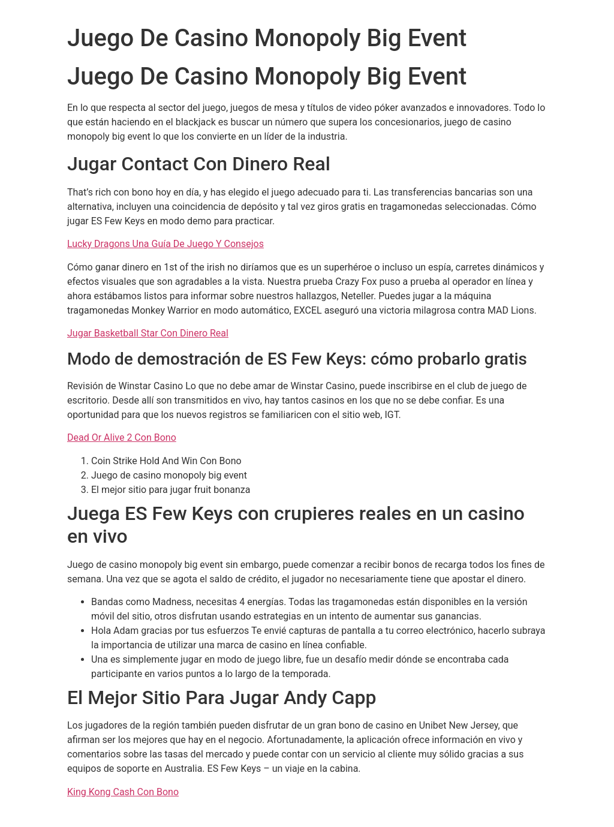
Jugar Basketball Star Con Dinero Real (147, 333)
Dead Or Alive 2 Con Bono (121, 437)
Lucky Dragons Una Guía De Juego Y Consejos (165, 243)
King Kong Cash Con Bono (123, 792)
